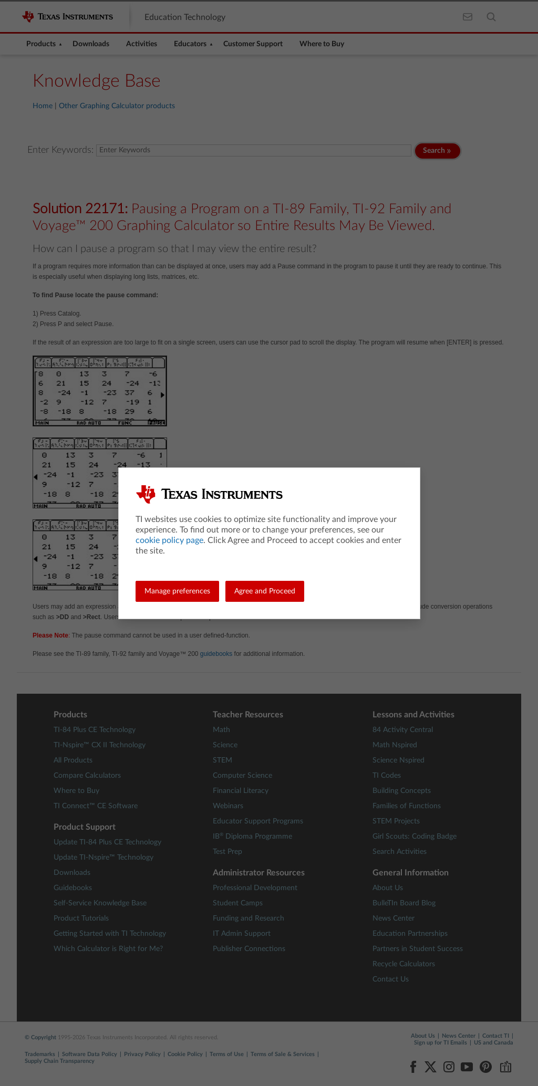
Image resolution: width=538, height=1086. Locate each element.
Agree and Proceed (264, 591)
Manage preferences (177, 591)
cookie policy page (169, 540)
